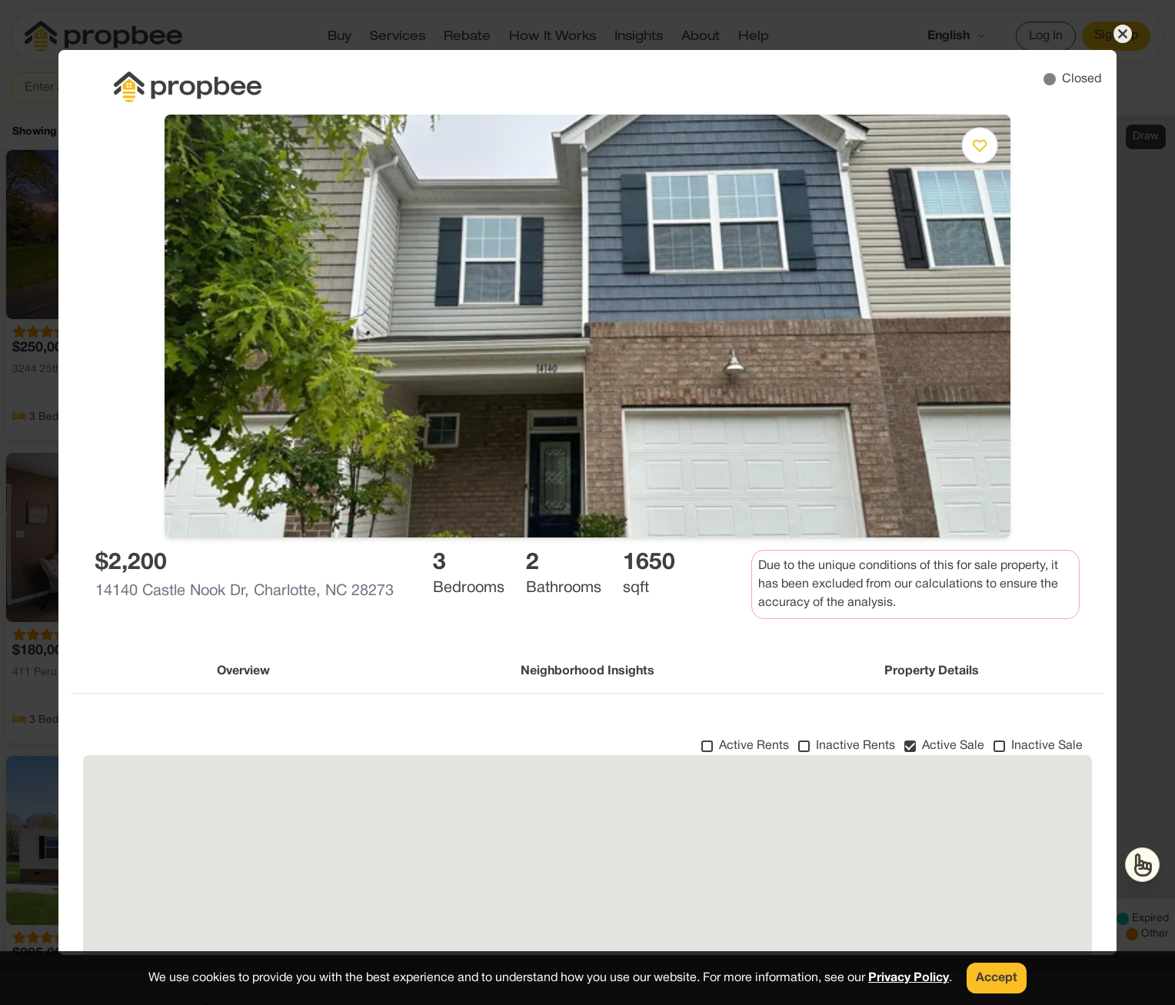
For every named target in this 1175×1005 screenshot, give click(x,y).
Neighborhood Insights (587, 671)
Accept (996, 978)
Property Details (931, 671)
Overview (243, 671)
